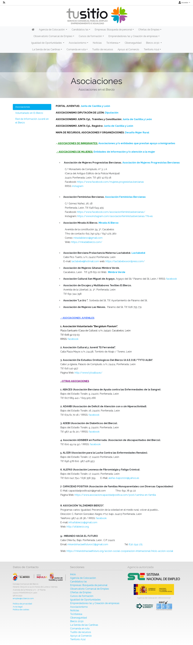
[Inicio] (96, 15)
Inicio (73, 574)
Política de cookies (21, 609)
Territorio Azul (77, 639)
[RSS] (4, 3)
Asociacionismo (79, 606)
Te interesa (76, 614)
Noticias (97, 42)
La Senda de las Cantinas (84, 624)
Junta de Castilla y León (95, 106)
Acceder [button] (184, 3)
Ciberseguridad (133, 42)
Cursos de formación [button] (90, 36)
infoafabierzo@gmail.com (83, 522)
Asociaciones (22, 106)
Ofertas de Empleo (80, 592)
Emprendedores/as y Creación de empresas (94, 603)
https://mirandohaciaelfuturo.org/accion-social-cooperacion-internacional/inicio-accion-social (120, 551)
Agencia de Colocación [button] (52, 29)
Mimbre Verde (116, 272)
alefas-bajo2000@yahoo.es (123, 478)
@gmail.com (101, 544)
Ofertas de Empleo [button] (149, 29)
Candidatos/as (78, 581)
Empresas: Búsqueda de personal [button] (113, 29)
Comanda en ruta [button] (76, 49)
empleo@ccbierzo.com (23, 598)
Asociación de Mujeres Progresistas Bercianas (151, 162)
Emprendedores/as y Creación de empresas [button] (133, 36)
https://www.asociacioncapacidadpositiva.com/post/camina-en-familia (115, 494)
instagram (77, 186)
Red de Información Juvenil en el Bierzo (32, 121)
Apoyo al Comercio (128, 49)
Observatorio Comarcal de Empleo (89, 588)
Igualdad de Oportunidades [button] (46, 42)
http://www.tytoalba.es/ (88, 372)
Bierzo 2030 (77, 621)
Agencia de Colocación (83, 578)
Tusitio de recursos (102, 49)
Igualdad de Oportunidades (85, 599)
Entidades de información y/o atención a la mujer (124, 151)
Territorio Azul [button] (151, 49)
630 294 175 (135, 544)
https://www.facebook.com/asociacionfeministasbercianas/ (111, 212)
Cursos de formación (81, 596)
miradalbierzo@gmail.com (88, 237)
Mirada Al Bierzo (109, 222)
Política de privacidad (22, 604)
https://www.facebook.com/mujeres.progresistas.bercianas (110, 181)
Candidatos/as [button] (80, 29)
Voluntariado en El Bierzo (29, 113)
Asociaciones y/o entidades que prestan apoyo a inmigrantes (136, 143)
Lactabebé (138, 252)
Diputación (111, 112)
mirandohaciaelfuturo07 (81, 544)
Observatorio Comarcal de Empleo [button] (52, 36)
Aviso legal (18, 607)
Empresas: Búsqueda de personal (88, 585)
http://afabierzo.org (78, 526)
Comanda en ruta (79, 628)
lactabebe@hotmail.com (86, 261)
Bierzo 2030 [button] (153, 42)
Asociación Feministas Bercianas (125, 196)
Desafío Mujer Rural (137, 132)
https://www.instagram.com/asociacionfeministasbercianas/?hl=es (115, 216)
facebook (171, 278)
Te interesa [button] (112, 42)
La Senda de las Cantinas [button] (46, 49)
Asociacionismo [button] (77, 42)
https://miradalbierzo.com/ (86, 242)
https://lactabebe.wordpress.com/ (125, 261)
